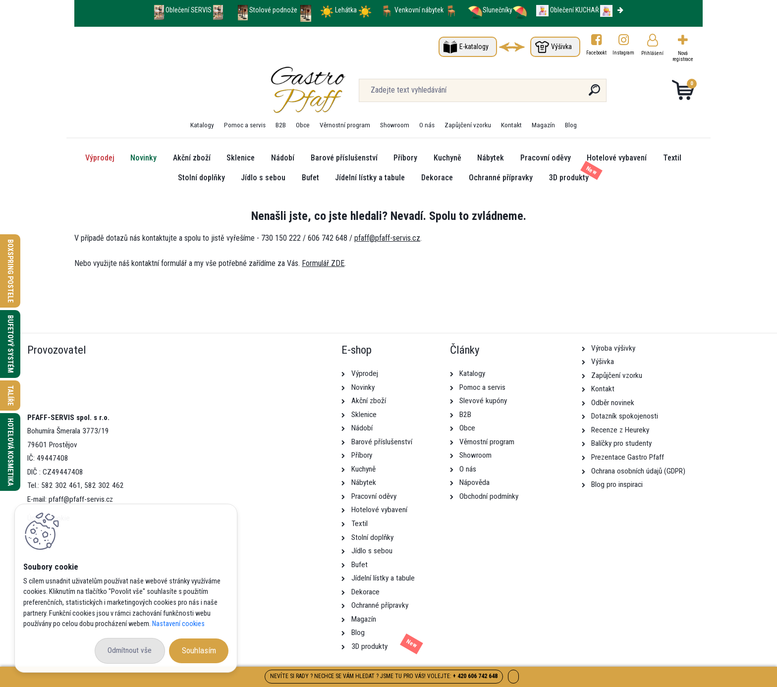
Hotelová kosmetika (10, 452)
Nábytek (490, 157)
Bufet (310, 177)
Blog (571, 125)
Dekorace (437, 177)
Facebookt (596, 52)
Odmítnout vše (130, 650)
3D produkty (569, 177)
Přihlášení (652, 53)
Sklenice (240, 157)
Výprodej (99, 157)
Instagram (623, 52)
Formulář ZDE (323, 263)
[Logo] (135, 90)
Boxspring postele (10, 271)
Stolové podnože (274, 10)
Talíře (10, 395)
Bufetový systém (10, 344)
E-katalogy (474, 47)
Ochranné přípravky (501, 177)
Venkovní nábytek (419, 10)
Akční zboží (192, 157)
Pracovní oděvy (545, 157)
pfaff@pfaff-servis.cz (387, 238)
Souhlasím (199, 650)
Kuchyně (447, 157)
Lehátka (346, 10)
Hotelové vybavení (617, 157)
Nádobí (282, 157)
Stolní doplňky (201, 177)
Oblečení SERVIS (189, 10)
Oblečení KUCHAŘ (574, 10)
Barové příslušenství (344, 157)
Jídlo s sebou (263, 177)
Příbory (405, 157)
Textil (672, 157)
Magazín (543, 125)
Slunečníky (490, 10)
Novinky (143, 157)
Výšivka (561, 47)
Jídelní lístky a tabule (370, 177)
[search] (496, 94)
